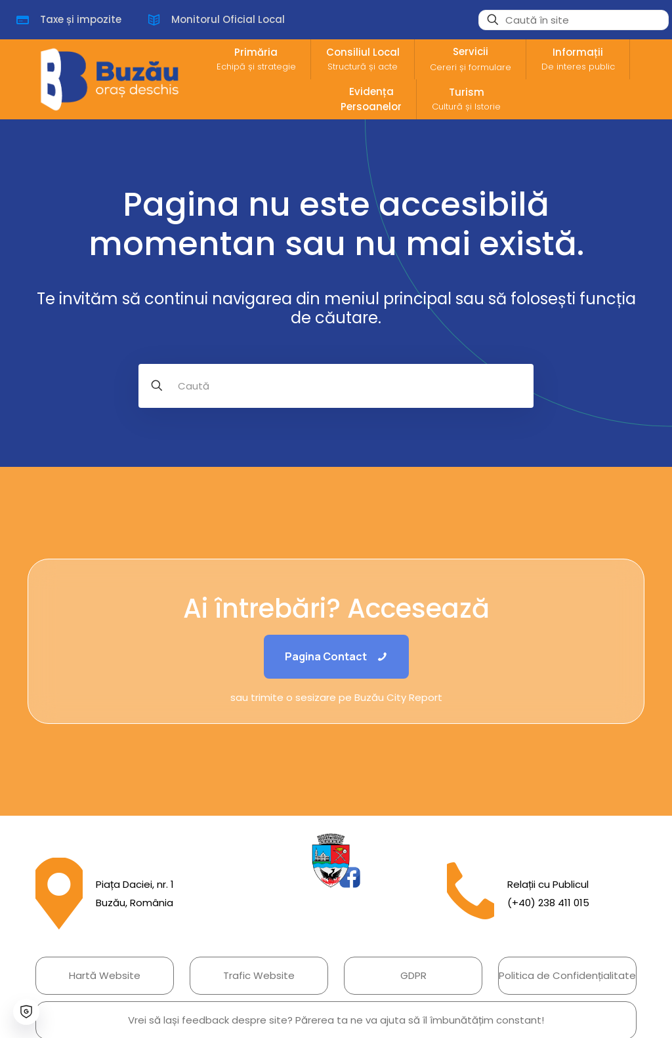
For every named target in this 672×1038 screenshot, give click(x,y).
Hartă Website (104, 975)
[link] (336, 860)
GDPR (413, 975)
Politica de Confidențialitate (567, 975)
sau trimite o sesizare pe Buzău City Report (336, 697)
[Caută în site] (573, 20)
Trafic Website (259, 975)
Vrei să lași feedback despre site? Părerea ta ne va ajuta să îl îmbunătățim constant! (336, 1020)
